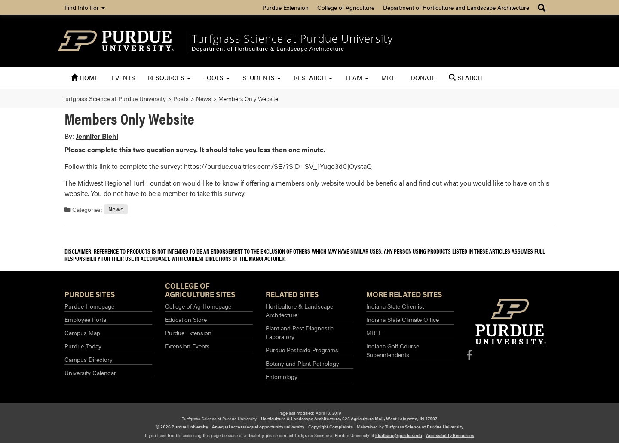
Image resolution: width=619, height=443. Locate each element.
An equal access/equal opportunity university (258, 427)
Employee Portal (85, 319)
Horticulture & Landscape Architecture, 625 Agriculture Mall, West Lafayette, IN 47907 (349, 419)
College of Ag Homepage (198, 306)
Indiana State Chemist (395, 306)
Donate (423, 77)
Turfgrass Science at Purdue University (292, 38)
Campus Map (82, 332)
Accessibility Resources (450, 435)
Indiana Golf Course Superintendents (392, 350)
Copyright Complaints (330, 427)
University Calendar (90, 372)
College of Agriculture (345, 7)
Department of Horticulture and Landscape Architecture (456, 7)
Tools (216, 77)
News (115, 209)
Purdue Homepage (89, 306)
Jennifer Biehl (97, 136)
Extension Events (187, 346)
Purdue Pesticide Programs (302, 349)
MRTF (389, 77)
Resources (169, 77)
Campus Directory (88, 359)
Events (123, 77)
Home (84, 77)
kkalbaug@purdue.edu (398, 435)
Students (261, 77)
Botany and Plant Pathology (302, 363)
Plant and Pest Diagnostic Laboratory (300, 332)
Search (465, 77)
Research (313, 77)
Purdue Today (82, 346)
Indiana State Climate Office (402, 319)
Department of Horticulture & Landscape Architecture (268, 49)
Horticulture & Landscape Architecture (299, 310)
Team (356, 77)
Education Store (186, 319)
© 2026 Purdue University (182, 427)
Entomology (281, 376)
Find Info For (84, 7)
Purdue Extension (285, 7)
